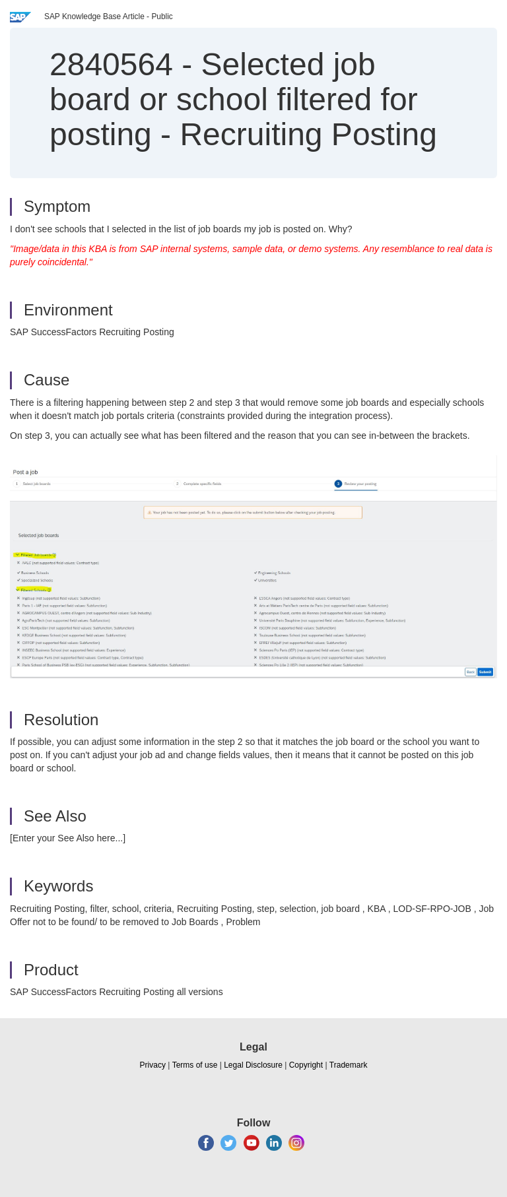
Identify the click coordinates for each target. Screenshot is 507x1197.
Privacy (153, 1065)
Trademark (348, 1065)
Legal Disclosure (253, 1065)
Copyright (306, 1065)
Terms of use (195, 1065)
